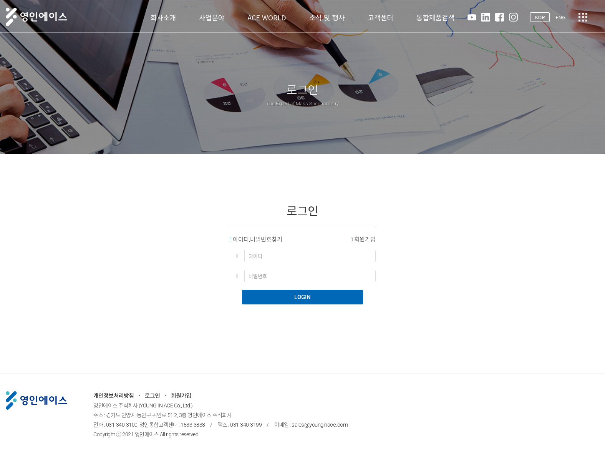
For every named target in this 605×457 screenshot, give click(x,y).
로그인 (152, 395)
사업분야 (211, 17)
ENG (560, 17)
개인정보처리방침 (113, 395)
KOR (540, 17)
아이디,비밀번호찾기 (256, 239)
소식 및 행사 (327, 17)
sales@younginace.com (320, 424)
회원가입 (363, 239)
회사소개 (163, 17)
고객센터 (380, 17)
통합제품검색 (435, 17)
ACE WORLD (266, 17)
